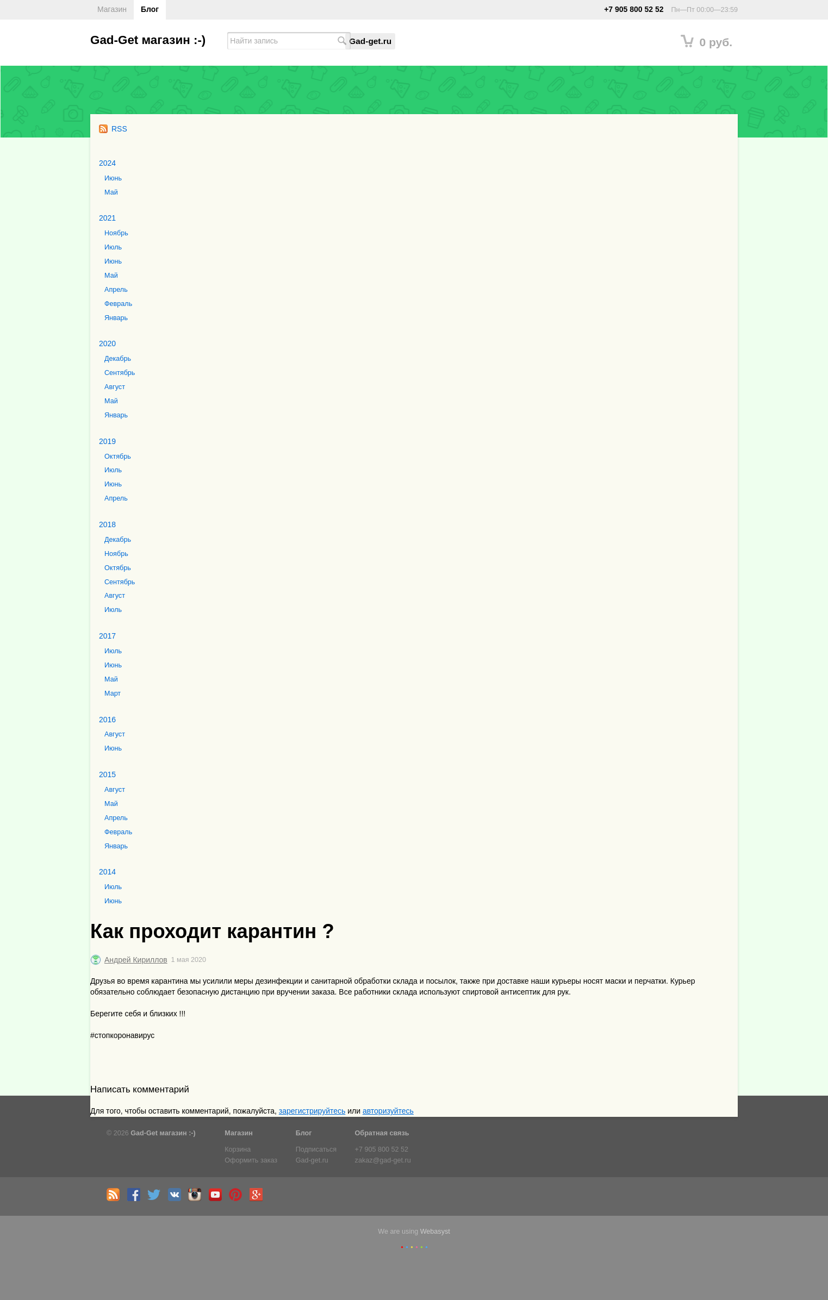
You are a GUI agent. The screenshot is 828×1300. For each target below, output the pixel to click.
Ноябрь (116, 233)
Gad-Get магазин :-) (148, 40)
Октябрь (117, 456)
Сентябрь (119, 373)
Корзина (238, 1149)
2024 (107, 163)
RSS (113, 128)
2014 (107, 871)
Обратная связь (382, 1133)
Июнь (113, 178)
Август (114, 387)
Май (111, 192)
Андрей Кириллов (135, 959)
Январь (116, 318)
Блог (150, 9)
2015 (107, 774)
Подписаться (316, 1149)
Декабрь (117, 358)
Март (112, 693)
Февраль (118, 304)
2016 (107, 719)
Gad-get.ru (370, 41)
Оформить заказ (251, 1160)
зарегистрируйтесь (312, 1111)
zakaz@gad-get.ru (383, 1160)
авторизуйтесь (388, 1111)
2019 (107, 441)
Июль (113, 247)
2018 (107, 524)
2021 (107, 218)
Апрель (116, 289)
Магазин (112, 9)
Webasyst (435, 1231)
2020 (107, 343)
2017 (107, 636)
